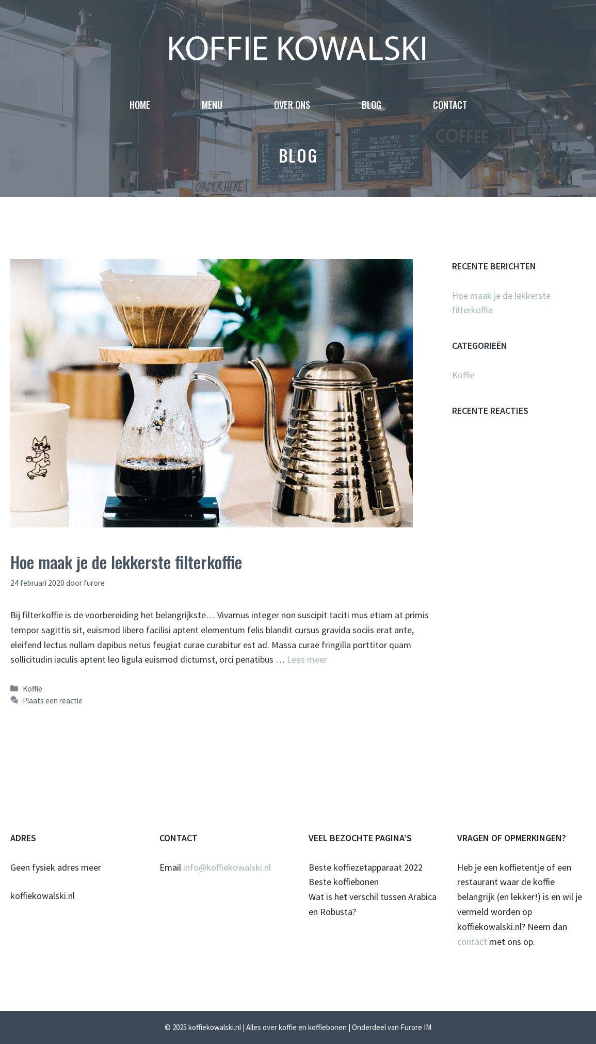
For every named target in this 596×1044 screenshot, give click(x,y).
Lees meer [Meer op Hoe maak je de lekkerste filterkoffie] (307, 659)
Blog (371, 104)
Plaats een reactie (53, 700)
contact (472, 941)
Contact (450, 104)
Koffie (32, 689)
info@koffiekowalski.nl (227, 867)
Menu (212, 104)
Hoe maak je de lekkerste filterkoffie (126, 562)
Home (140, 104)
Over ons (292, 104)
